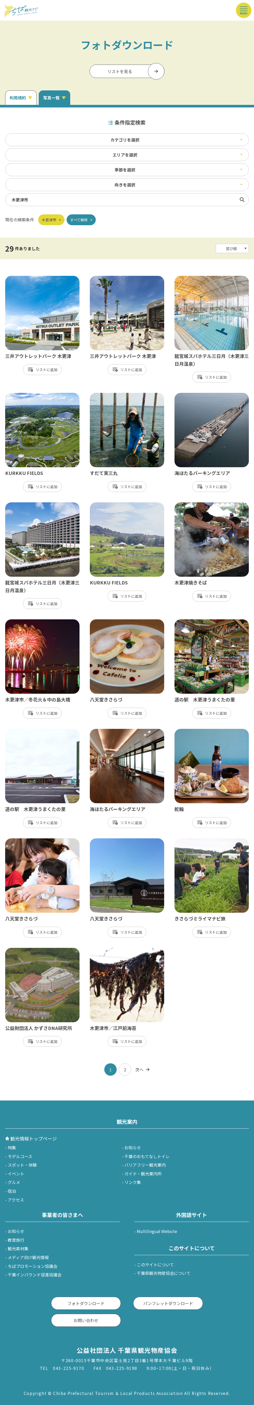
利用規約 (18, 98)
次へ (139, 1069)
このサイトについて (155, 1264)
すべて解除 (79, 219)
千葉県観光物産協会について (163, 1273)
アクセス (16, 1200)
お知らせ (132, 1147)
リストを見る (119, 71)
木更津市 (49, 219)
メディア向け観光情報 (28, 1257)
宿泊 (12, 1191)
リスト (41, 369)
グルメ (14, 1182)
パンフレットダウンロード (168, 1303)
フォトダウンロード (86, 1303)
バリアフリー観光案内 (145, 1165)
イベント (16, 1173)
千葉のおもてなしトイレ (147, 1156)
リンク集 (132, 1182)
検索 (242, 200)
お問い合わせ (86, 1320)
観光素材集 (18, 1248)
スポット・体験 (22, 1165)
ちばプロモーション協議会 (32, 1266)
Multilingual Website (157, 1231)
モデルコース (20, 1156)
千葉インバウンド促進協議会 (34, 1274)
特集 (12, 1147)
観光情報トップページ (33, 1138)
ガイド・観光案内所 (143, 1173)
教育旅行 (16, 1240)
